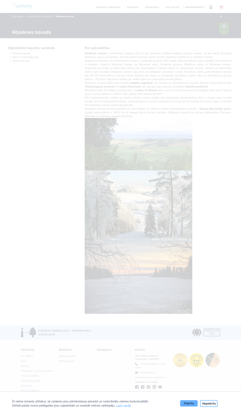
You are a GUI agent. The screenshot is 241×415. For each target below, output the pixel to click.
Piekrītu (189, 403)
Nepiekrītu (209, 403)
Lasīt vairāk (123, 405)
